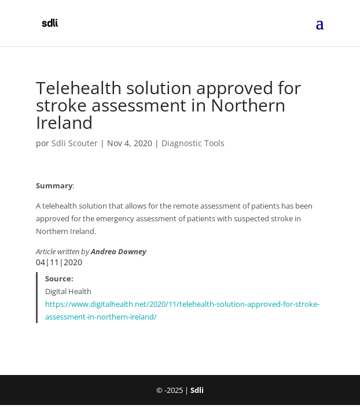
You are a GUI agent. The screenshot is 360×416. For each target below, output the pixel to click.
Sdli (197, 390)
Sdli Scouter (75, 143)
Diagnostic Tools (193, 143)
